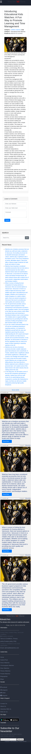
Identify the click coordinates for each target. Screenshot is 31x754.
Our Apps (3, 714)
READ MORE (15, 390)
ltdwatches (28, 392)
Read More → (7, 441)
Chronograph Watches (7, 665)
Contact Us (3, 703)
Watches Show (17, 1)
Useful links (3, 652)
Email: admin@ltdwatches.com (9, 648)
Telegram (3, 695)
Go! (27, 237)
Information (3, 627)
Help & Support (5, 698)
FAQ (15, 641)
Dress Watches (5, 662)
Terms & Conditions (6, 638)
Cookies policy (8, 641)
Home (2, 657)
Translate (3, 722)
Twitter (3, 693)
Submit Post (4, 660)
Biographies (4, 676)
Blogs (2, 679)
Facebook (3, 687)
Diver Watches (4, 668)
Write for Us (3, 712)
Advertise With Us (5, 709)
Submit (7, 220)
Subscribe (20, 739)
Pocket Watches (5, 673)
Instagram (4, 690)
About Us (3, 706)
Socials (2, 682)
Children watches (16, 29)
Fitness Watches (5, 671)
